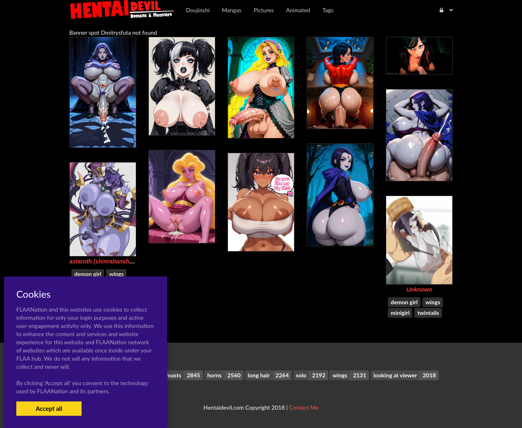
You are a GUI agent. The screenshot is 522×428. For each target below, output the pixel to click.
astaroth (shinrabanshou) (103, 261)
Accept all (48, 408)
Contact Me (304, 407)
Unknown (419, 289)
